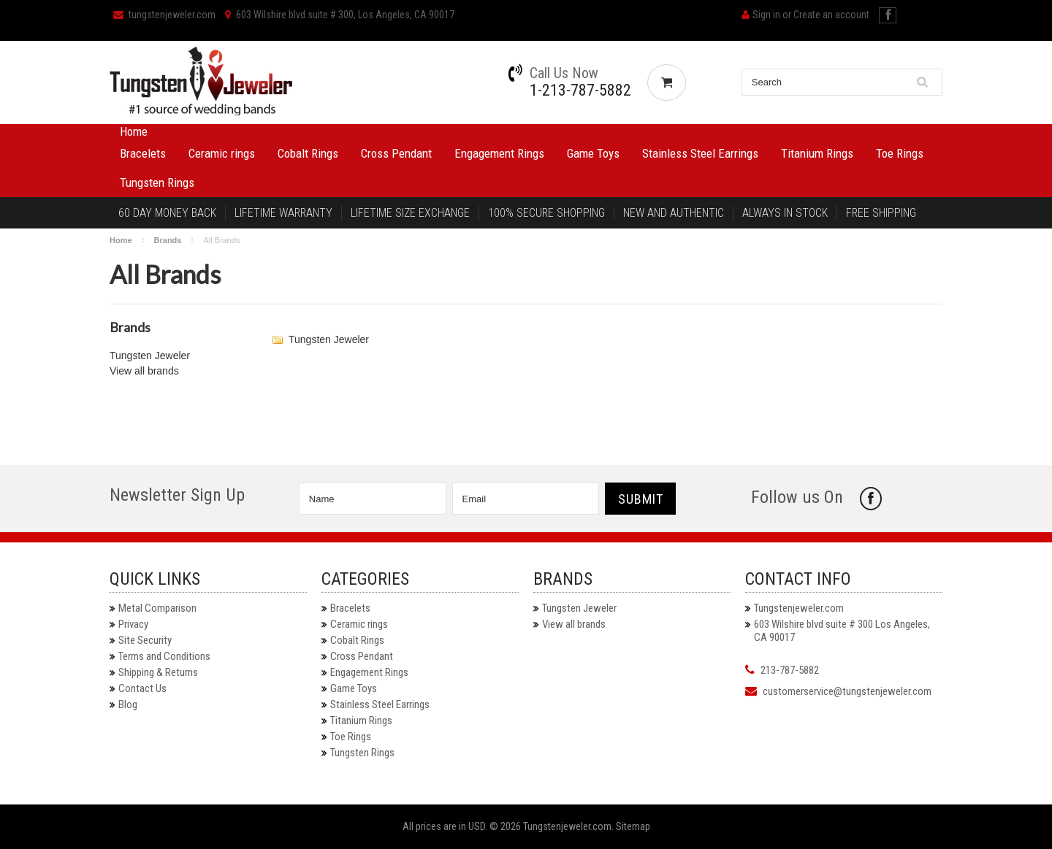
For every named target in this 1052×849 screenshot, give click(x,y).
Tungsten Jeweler (150, 355)
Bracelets (143, 153)
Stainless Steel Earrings (700, 153)
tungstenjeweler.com (164, 14)
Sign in (766, 14)
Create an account (831, 14)
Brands (168, 240)
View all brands (144, 371)
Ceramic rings (221, 153)
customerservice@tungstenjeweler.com (847, 691)
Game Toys (593, 153)
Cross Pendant (396, 153)
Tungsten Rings (157, 182)
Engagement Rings (499, 153)
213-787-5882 (790, 670)
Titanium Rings (817, 153)
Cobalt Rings (308, 153)
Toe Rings (899, 153)
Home (134, 131)
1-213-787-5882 (580, 90)
